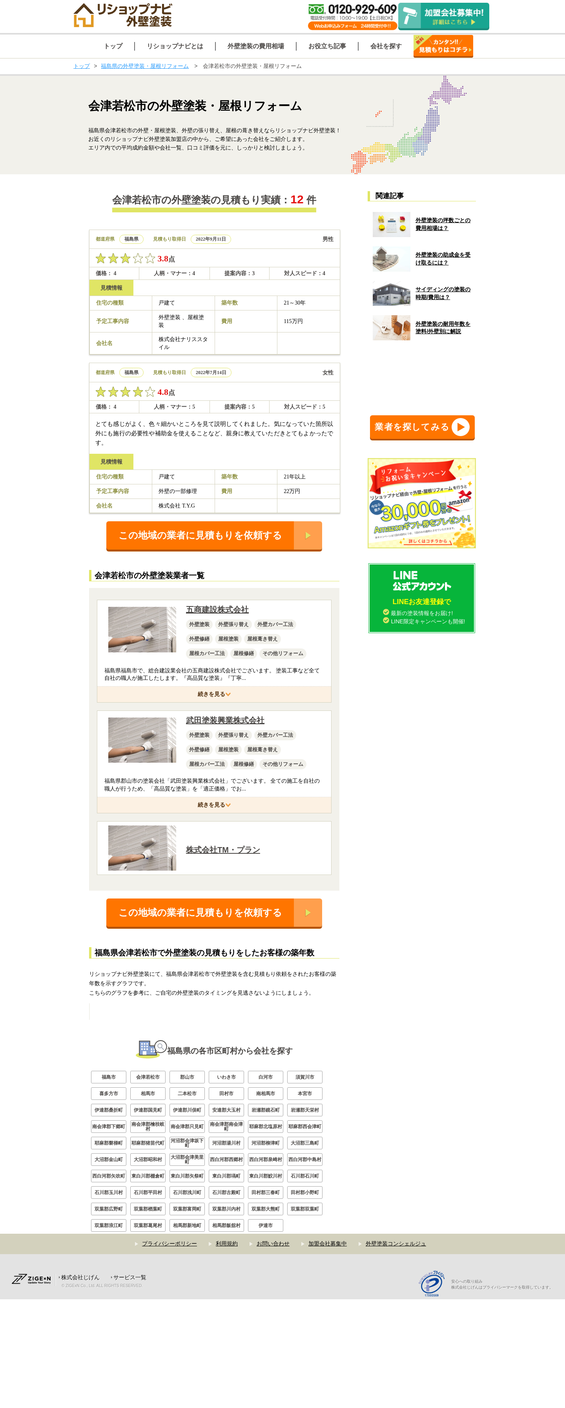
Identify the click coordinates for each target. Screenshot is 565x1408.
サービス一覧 (129, 1386)
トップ (81, 66)
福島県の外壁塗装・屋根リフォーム (145, 66)
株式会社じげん (80, 1386)
